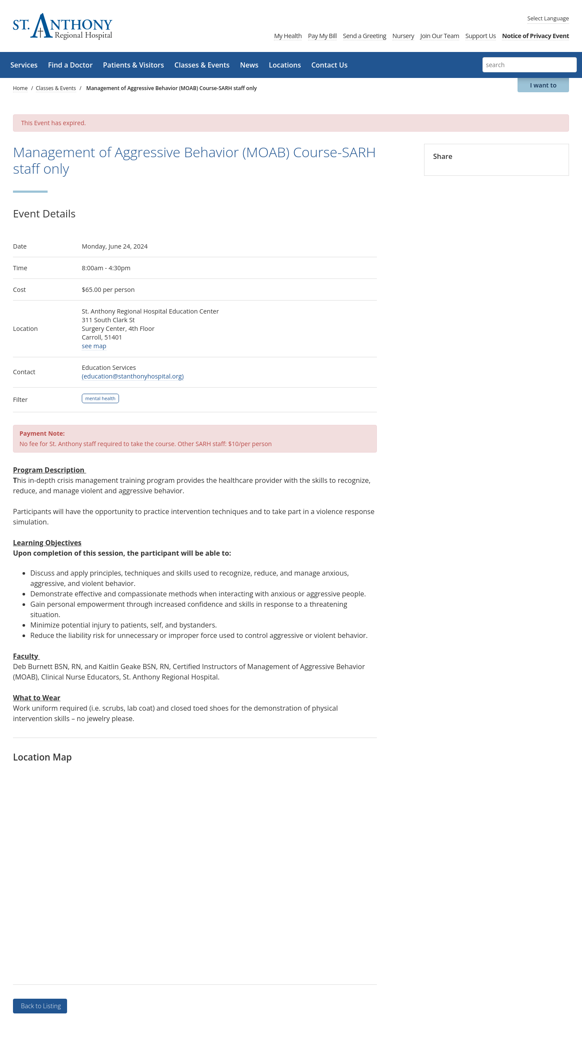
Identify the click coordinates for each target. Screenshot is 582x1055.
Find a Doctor (70, 65)
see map (94, 346)
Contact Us (329, 65)
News (249, 65)
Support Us (480, 36)
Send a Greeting (364, 36)
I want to (543, 85)
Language (548, 18)
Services (24, 65)
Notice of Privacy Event (535, 36)
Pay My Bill (322, 36)
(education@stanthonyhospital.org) (132, 376)
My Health (288, 36)
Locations (285, 65)
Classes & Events (202, 65)
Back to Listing (40, 1006)
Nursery (403, 36)
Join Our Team (440, 36)
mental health (100, 398)
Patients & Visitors (133, 65)
